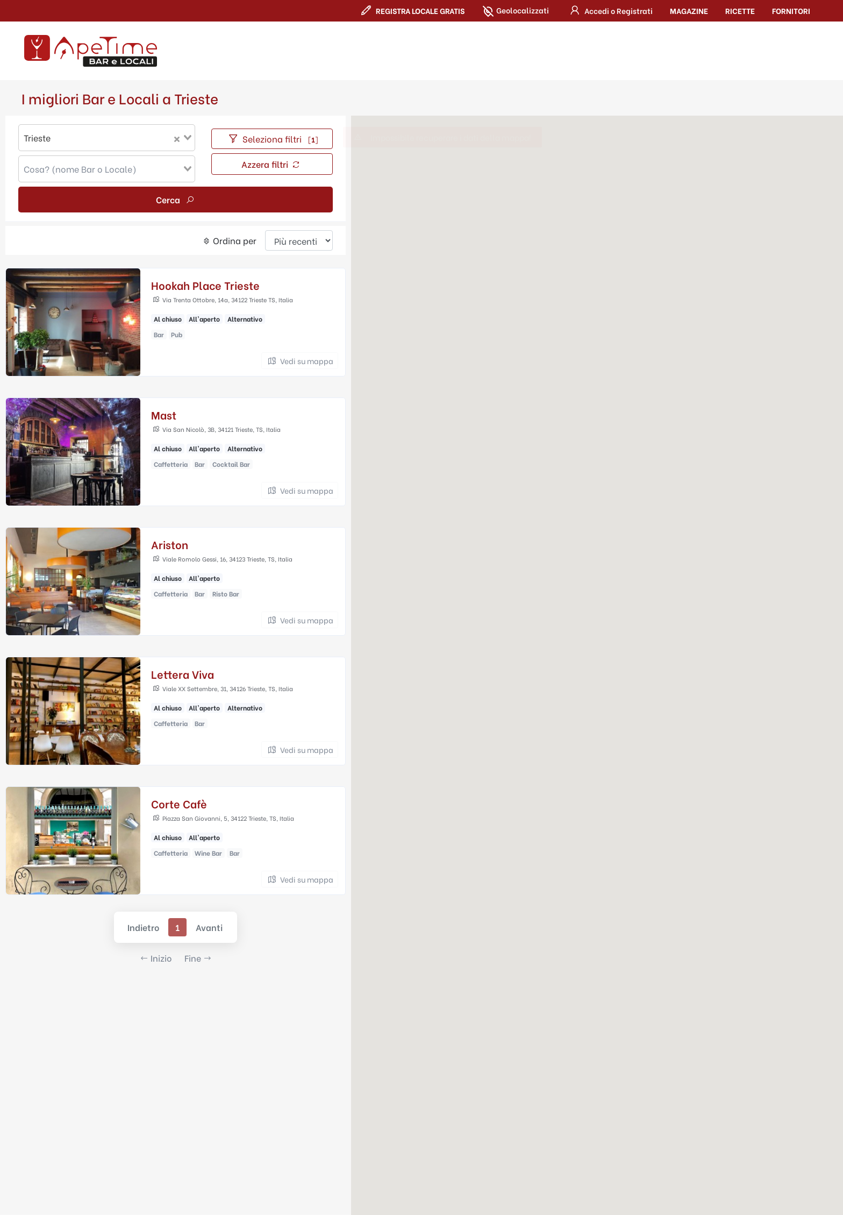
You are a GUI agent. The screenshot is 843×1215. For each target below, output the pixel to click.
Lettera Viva (182, 674)
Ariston (169, 544)
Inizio (156, 958)
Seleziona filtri (272, 139)
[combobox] (106, 138)
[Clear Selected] (177, 138)
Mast (163, 415)
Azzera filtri (271, 164)
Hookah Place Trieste (205, 285)
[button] (610, 10)
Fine (198, 958)
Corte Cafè (179, 804)
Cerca (175, 200)
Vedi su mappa (299, 361)
